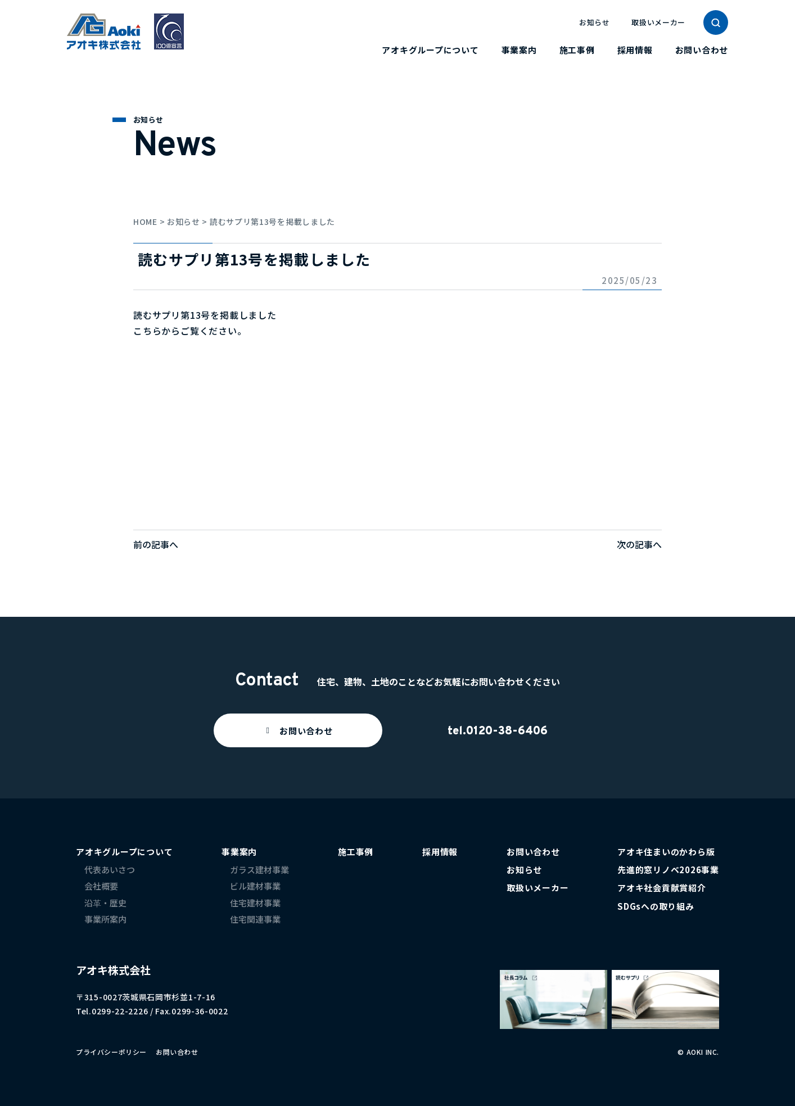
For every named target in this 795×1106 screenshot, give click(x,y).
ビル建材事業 (255, 886)
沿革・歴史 (105, 903)
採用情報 (635, 50)
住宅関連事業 (255, 919)
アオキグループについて (430, 50)
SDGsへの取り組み (655, 906)
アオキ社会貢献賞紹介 (661, 887)
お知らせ (594, 22)
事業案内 (519, 50)
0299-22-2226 (120, 1011)
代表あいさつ (109, 869)
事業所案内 (105, 919)
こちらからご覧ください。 (190, 330)
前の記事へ (155, 544)
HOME (145, 221)
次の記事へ (639, 544)
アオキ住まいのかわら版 (666, 851)
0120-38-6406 (507, 731)
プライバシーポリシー (111, 1052)
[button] (298, 730)
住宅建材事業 (255, 903)
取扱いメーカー (658, 22)
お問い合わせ (702, 50)
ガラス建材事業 (259, 869)
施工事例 (577, 50)
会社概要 (101, 886)
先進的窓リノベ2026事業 (668, 869)
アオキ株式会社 (113, 969)
